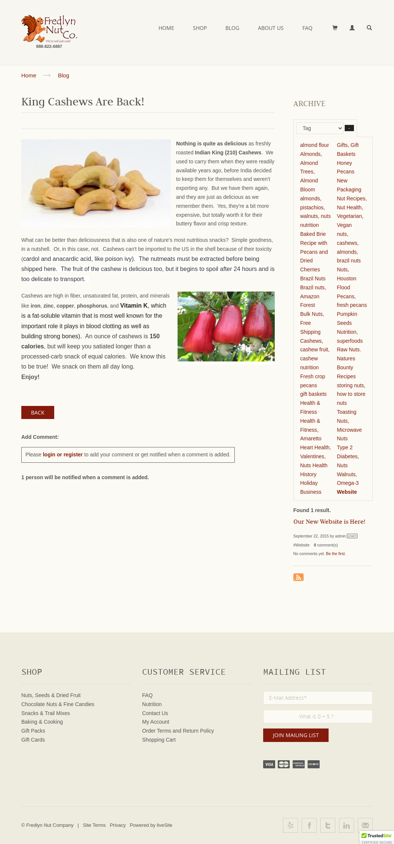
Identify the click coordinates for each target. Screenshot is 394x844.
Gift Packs (33, 731)
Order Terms (156, 731)
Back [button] (37, 412)
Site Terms (94, 825)
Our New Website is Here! (329, 522)
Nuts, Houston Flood (346, 278)
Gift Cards (33, 740)
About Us (271, 27)
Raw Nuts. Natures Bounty (349, 358)
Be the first (335, 553)
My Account (155, 722)
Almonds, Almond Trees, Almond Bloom (311, 171)
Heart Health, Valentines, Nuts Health (315, 456)
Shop (200, 27)
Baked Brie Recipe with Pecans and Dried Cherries (314, 251)
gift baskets (313, 394)
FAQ (307, 27)
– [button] (349, 128)
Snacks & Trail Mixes (45, 713)
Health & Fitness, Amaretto (310, 430)
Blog (232, 27)
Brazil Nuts (313, 278)
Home (166, 27)
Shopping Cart (159, 740)
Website (347, 492)
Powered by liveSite (151, 825)
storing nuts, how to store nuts (351, 394)
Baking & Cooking (42, 722)
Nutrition (151, 704)
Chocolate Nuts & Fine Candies (57, 704)
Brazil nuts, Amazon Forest (313, 296)
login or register (63, 455)
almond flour (314, 145)
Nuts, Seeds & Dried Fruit (51, 695)
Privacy (118, 825)
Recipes (346, 376)
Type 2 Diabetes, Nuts (348, 456)
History (308, 474)
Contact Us (155, 713)
